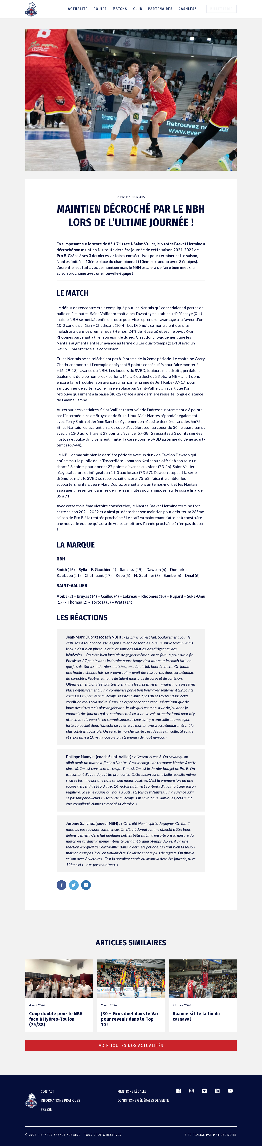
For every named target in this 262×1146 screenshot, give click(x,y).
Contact (47, 1091)
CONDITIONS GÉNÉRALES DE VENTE (143, 1100)
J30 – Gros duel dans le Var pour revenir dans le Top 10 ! (130, 1019)
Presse (46, 1109)
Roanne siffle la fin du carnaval (196, 1016)
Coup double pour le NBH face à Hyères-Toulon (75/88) (56, 1019)
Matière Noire (225, 1135)
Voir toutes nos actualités (131, 1045)
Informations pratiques (60, 1100)
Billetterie (221, 9)
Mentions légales (131, 1091)
